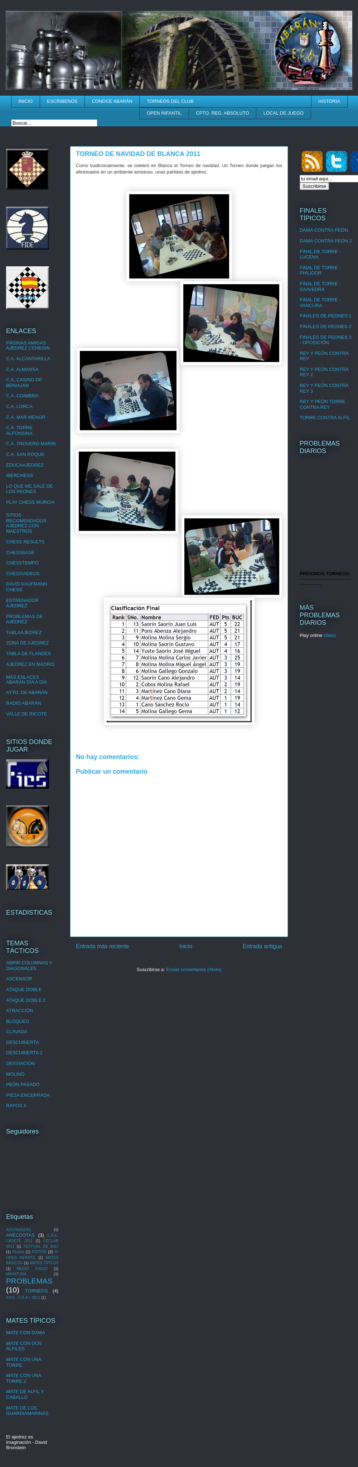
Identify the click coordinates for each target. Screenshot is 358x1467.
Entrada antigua (262, 946)
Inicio (185, 946)
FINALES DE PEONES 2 (326, 326)
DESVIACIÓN (20, 1063)
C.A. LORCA (19, 406)
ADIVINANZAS (18, 1230)
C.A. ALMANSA (22, 369)
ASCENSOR (19, 978)
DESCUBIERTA (22, 1042)
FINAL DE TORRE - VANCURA (320, 302)
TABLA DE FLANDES (28, 653)
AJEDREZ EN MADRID (30, 664)
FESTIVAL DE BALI (40, 1247)
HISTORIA (329, 101)
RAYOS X (16, 1105)
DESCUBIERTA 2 (24, 1052)
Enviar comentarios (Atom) (193, 969)
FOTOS (39, 1251)
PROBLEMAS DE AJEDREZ (24, 619)
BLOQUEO (17, 1021)
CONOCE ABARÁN (112, 101)
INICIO (26, 101)
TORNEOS (36, 1290)
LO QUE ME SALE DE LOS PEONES (29, 488)
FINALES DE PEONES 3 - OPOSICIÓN (326, 340)
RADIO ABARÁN (23, 703)
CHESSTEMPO (22, 563)
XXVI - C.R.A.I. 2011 (23, 1298)
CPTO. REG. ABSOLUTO (222, 113)
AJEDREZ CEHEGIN (28, 348)
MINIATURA (16, 1274)
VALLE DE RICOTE (26, 714)
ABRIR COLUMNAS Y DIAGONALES (29, 965)
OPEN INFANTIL (164, 113)
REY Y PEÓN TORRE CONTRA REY (322, 404)
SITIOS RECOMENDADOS (26, 517)
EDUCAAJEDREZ (25, 465)
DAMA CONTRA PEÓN (324, 230)
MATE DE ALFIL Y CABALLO (25, 1394)
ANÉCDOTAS (20, 1235)
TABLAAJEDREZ (24, 632)
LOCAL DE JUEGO (283, 113)
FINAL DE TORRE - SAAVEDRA (320, 286)
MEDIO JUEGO (32, 1269)
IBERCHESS (19, 475)
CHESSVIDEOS (23, 573)
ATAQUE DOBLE (24, 989)
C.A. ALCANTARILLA (28, 358)
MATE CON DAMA (25, 1332)
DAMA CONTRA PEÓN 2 (326, 240)
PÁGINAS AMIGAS (26, 343)
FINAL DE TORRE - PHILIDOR (320, 270)
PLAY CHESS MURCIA (30, 502)
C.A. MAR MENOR (25, 417)
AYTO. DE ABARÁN (27, 692)
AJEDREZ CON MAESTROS (22, 528)
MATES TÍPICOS (44, 1263)
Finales (18, 1252)
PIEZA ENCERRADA (28, 1095)
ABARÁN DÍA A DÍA (26, 682)
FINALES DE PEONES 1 (326, 315)
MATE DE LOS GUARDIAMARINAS (27, 1410)
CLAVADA (16, 1031)
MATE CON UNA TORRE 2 (23, 1378)
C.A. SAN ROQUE (25, 454)
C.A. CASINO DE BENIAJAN (24, 382)
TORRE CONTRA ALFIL (325, 417)
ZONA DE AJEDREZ (27, 642)
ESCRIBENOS (62, 101)
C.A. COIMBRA (22, 395)
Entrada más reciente (102, 946)
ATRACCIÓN (19, 1010)
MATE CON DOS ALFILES (24, 1346)
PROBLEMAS (29, 1281)
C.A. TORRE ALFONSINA (19, 430)
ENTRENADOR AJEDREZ (22, 603)
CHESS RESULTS (25, 541)
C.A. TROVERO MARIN (30, 443)
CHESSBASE (20, 552)
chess (330, 635)
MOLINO (15, 1074)
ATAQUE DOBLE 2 (25, 1000)
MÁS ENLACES (22, 677)
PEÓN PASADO (23, 1084)
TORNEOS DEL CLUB (170, 101)
